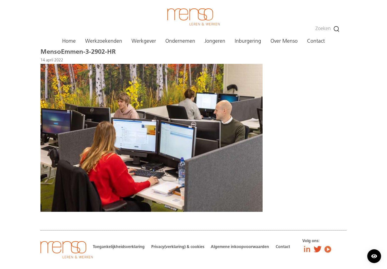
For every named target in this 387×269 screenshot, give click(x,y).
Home (69, 41)
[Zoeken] (336, 29)
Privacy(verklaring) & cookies (177, 247)
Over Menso (284, 41)
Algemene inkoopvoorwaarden (240, 247)
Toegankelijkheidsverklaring (119, 247)
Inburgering (248, 41)
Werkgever (144, 41)
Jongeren (215, 41)
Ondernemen (180, 41)
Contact (316, 41)
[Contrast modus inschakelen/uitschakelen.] (374, 256)
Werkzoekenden (103, 41)
